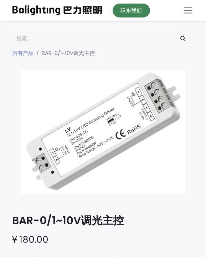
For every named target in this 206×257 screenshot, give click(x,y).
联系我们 (131, 10)
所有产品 (23, 53)
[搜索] (183, 39)
